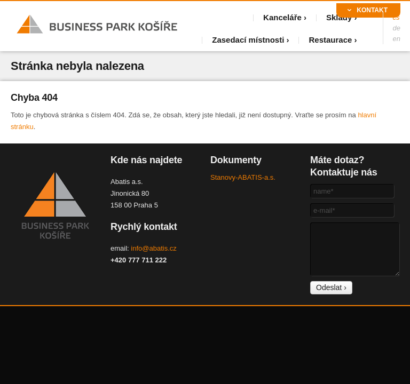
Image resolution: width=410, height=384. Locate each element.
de (396, 28)
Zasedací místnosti (248, 39)
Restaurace (330, 39)
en (396, 39)
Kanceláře (282, 17)
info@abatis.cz (153, 248)
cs (396, 17)
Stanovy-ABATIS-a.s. (242, 177)
